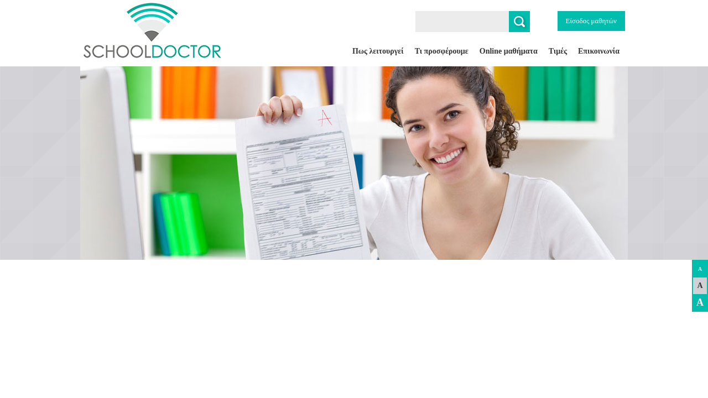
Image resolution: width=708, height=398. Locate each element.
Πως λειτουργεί (378, 51)
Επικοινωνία (599, 51)
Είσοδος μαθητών (591, 21)
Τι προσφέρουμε (441, 51)
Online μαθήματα (509, 51)
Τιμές (558, 51)
